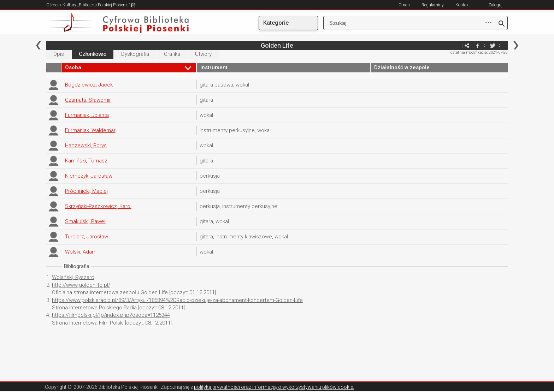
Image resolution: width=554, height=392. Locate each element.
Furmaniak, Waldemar (90, 130)
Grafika (172, 54)
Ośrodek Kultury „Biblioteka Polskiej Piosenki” (91, 4)
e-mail (456, 45)
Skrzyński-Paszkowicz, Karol (98, 206)
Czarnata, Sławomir (88, 100)
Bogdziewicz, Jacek (89, 85)
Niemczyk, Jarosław (88, 176)
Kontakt (462, 4)
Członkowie (92, 54)
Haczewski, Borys (86, 145)
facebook (477, 45)
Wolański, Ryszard (73, 277)
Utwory (203, 54)
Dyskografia (135, 54)
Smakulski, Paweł (85, 221)
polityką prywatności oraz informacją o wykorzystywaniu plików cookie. (274, 387)
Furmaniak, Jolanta (87, 115)
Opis (58, 54)
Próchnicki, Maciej (86, 191)
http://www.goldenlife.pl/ (81, 285)
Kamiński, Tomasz (86, 161)
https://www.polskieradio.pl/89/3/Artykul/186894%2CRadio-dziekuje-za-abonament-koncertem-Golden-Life (177, 300)
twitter (492, 45)
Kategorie (276, 22)
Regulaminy (433, 4)
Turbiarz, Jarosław (86, 236)
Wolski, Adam (80, 252)
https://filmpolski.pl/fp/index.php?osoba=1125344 (111, 315)
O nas (404, 4)
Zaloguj (495, 4)
